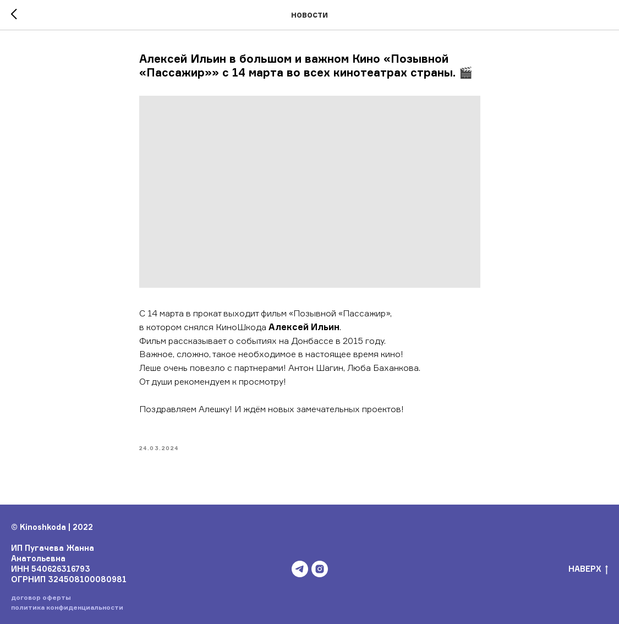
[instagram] (319, 569)
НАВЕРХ (588, 569)
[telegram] (300, 569)
